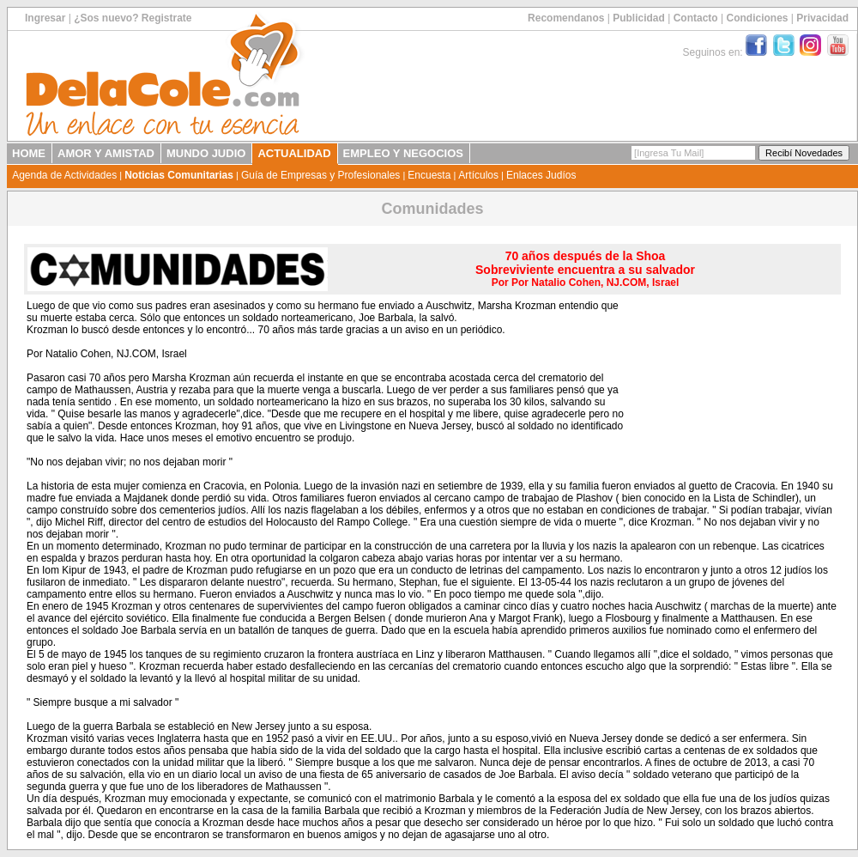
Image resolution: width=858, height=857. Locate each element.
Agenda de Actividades (64, 175)
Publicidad (639, 18)
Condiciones (757, 18)
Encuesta (429, 175)
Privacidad (822, 18)
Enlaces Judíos (541, 175)
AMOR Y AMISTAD (105, 153)
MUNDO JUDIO (205, 153)
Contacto (696, 18)
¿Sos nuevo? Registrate (132, 18)
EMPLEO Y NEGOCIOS (403, 153)
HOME (28, 153)
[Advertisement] (731, 387)
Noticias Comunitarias (178, 175)
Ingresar (45, 18)
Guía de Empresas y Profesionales (320, 175)
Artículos (478, 175)
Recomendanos (566, 18)
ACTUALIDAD (293, 153)
